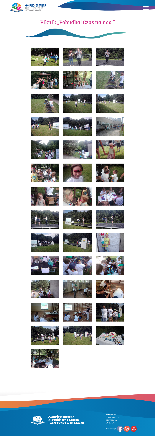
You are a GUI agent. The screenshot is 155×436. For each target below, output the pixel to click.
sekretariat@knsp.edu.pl (115, 429)
